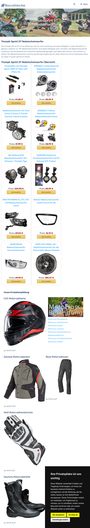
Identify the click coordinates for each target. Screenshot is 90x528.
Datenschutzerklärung (33, 522)
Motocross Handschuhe (13, 426)
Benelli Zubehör (10, 470)
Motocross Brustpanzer (13, 423)
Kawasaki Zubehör (11, 499)
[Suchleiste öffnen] (74, 4)
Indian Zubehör (10, 496)
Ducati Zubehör (10, 483)
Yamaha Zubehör (11, 512)
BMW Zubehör (9, 473)
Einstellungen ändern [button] (60, 520)
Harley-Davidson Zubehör (14, 486)
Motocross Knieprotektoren (15, 436)
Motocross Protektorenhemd (16, 442)
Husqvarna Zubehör (12, 493)
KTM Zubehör (9, 502)
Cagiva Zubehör (10, 480)
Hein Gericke (9, 458)
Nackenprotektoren (12, 439)
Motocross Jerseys (12, 432)
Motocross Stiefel (11, 445)
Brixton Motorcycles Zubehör (16, 476)
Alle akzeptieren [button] (58, 515)
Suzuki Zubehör (10, 506)
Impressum (17, 522)
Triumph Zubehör (11, 509)
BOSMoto (7, 454)
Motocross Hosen (11, 429)
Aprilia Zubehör (10, 467)
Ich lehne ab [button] (73, 515)
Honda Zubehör (10, 489)
